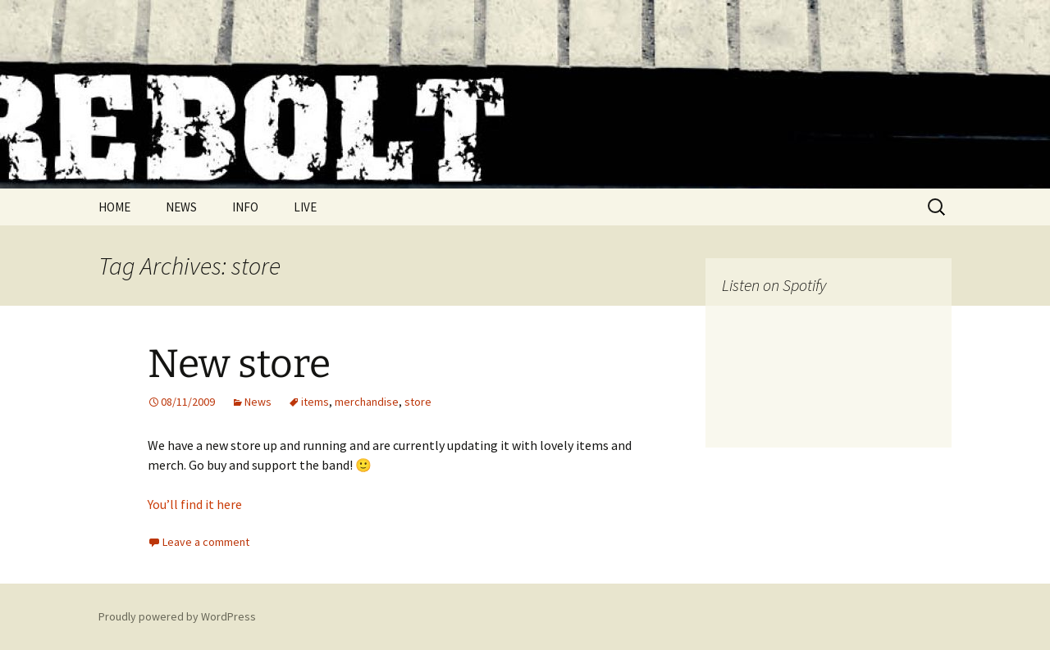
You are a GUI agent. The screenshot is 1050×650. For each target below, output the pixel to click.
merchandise (367, 401)
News (258, 401)
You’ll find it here (195, 504)
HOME (114, 207)
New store (239, 364)
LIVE (305, 207)
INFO (245, 207)
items (315, 401)
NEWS (181, 207)
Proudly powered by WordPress (177, 616)
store (417, 401)
